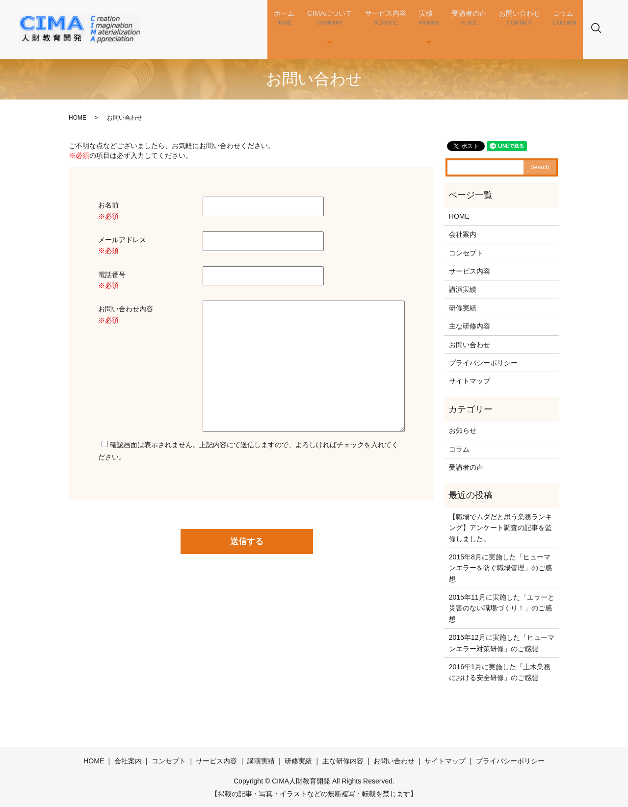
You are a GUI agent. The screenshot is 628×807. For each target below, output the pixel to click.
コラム (568, 25)
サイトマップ (469, 381)
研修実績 (462, 308)
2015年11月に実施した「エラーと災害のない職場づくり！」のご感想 (501, 608)
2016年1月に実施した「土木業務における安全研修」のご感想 (499, 672)
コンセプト (466, 253)
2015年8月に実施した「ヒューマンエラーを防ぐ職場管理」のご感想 (500, 568)
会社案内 (462, 234)
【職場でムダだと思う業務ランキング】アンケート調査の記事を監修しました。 (500, 528)
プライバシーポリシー (483, 363)
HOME (77, 117)
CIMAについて (353, 25)
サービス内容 (407, 25)
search (608, 34)
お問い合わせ (528, 25)
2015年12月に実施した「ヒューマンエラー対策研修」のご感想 (501, 642)
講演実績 (462, 289)
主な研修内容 (469, 326)
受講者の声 (480, 25)
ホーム (312, 25)
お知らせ (462, 430)
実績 (446, 25)
